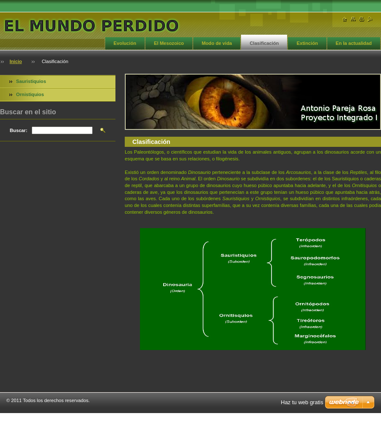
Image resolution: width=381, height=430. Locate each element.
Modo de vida (217, 43)
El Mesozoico (169, 43)
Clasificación (264, 43)
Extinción (307, 43)
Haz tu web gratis (302, 402)
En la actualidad (354, 43)
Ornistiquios (30, 94)
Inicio (16, 61)
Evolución (125, 43)
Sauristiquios (31, 81)
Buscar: (18, 130)
